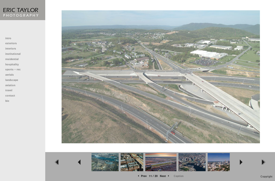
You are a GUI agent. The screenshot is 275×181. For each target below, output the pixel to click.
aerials (9, 74)
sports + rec (13, 69)
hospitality (12, 64)
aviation (10, 85)
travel (8, 90)
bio (7, 101)
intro (8, 38)
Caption (179, 176)
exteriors (11, 43)
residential (13, 59)
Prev (142, 176)
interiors (10, 48)
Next (165, 176)
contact (10, 95)
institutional (14, 54)
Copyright (266, 176)
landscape (11, 80)
